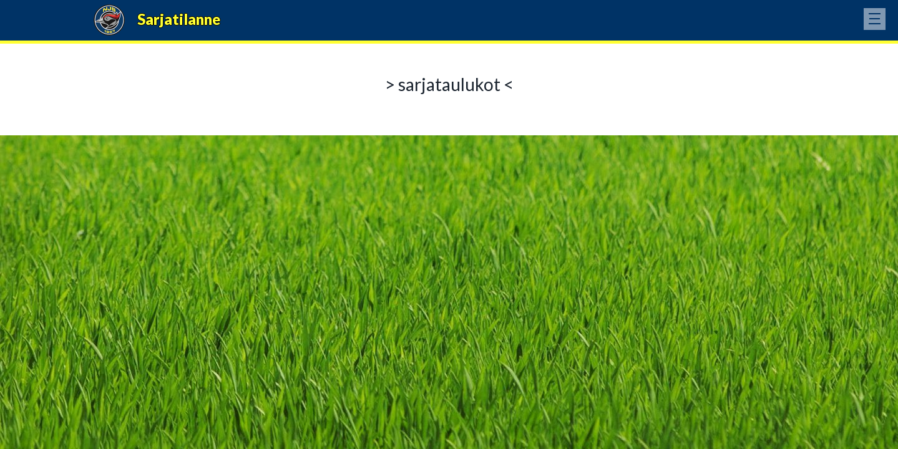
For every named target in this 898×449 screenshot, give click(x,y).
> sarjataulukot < (449, 84)
